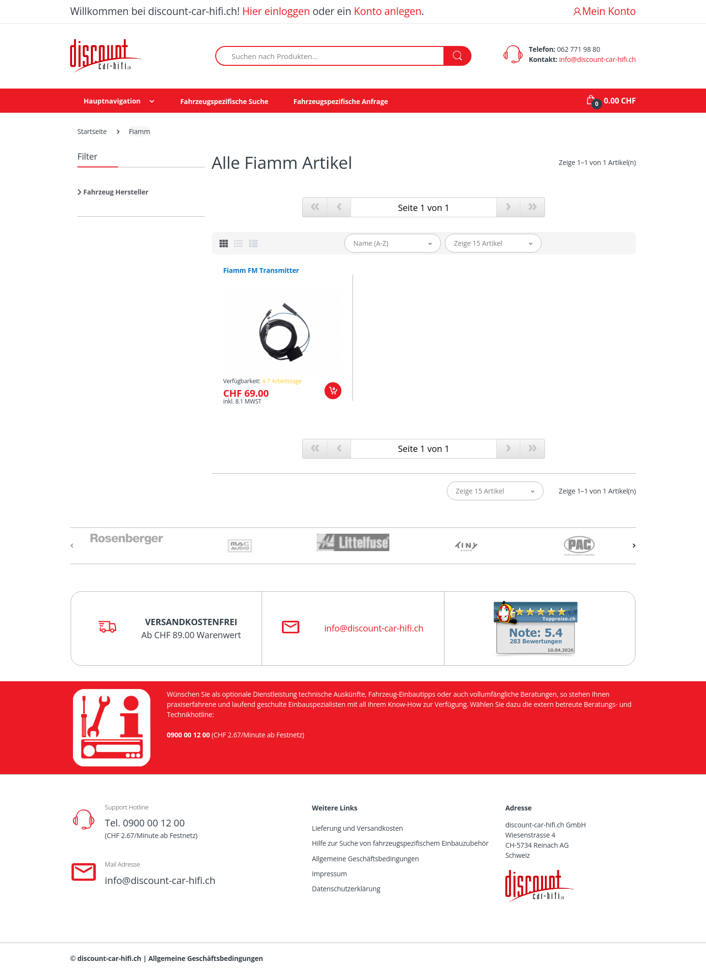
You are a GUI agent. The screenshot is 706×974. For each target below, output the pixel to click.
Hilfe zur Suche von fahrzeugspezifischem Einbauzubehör (400, 843)
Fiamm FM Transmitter (261, 270)
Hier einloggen (276, 11)
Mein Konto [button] (604, 11)
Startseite (92, 131)
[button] (112, 196)
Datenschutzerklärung (346, 888)
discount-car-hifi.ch (109, 958)
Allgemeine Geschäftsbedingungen (365, 858)
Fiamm (139, 131)
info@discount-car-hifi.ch (597, 59)
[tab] (224, 243)
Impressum (329, 873)
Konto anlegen (388, 11)
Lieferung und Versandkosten (357, 828)
